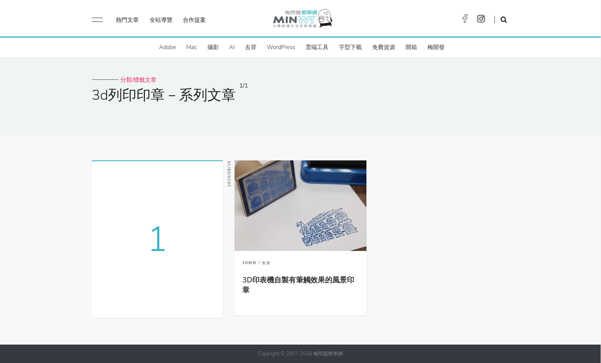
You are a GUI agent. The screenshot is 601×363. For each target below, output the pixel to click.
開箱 (411, 47)
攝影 (213, 47)
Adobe (167, 47)
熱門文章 (127, 20)
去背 (250, 47)
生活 (266, 263)
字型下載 (350, 47)
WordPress (281, 47)
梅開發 (436, 47)
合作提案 (194, 20)
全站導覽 (160, 20)
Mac (191, 47)
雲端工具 (316, 47)
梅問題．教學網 (302, 20)
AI (232, 47)
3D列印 (249, 263)
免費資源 (383, 47)
